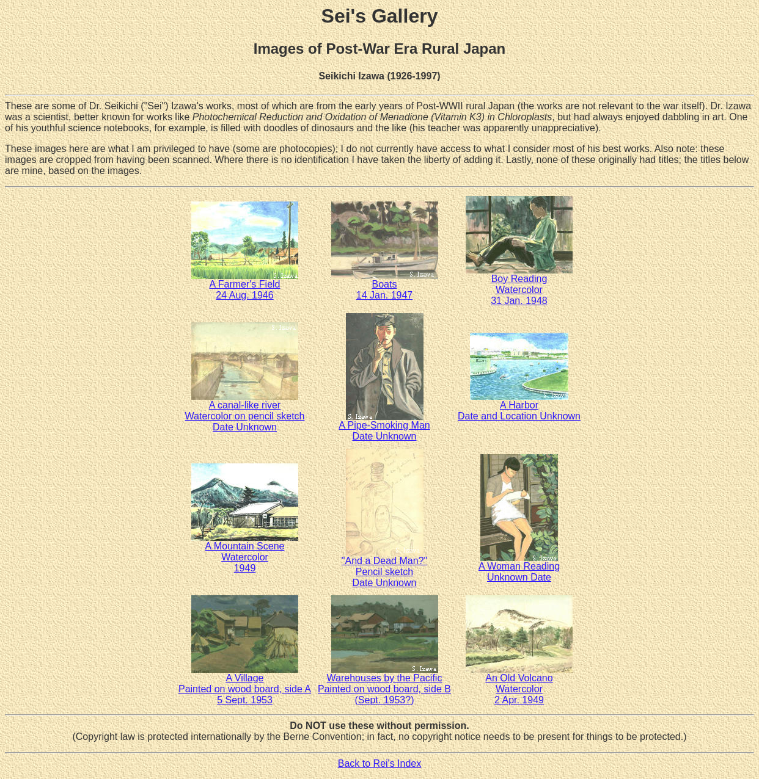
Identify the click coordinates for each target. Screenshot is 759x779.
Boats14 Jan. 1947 (384, 285)
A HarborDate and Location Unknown (519, 406)
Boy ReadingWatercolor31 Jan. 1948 (519, 285)
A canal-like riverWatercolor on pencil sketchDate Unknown (245, 411)
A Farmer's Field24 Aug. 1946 (244, 285)
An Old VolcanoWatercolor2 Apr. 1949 (519, 684)
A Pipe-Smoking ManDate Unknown (384, 426)
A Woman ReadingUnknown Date (519, 567)
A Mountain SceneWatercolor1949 (244, 552)
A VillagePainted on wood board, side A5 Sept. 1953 (244, 684)
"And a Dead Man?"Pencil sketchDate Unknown (384, 567)
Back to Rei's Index (379, 763)
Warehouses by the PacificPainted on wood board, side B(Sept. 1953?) (384, 684)
